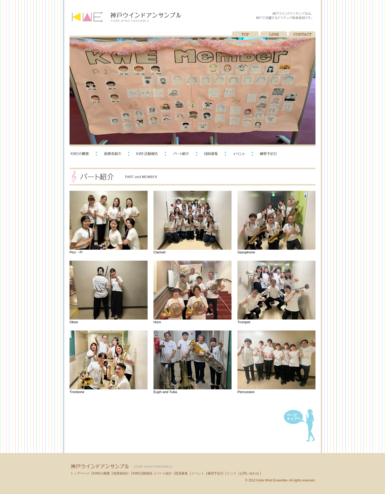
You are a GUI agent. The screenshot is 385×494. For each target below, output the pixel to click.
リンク (231, 473)
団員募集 (181, 473)
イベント (197, 473)
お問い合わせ (249, 473)
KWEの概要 (101, 473)
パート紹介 (164, 473)
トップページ (80, 473)
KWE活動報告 (142, 473)
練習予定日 (215, 473)
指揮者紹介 (121, 473)
